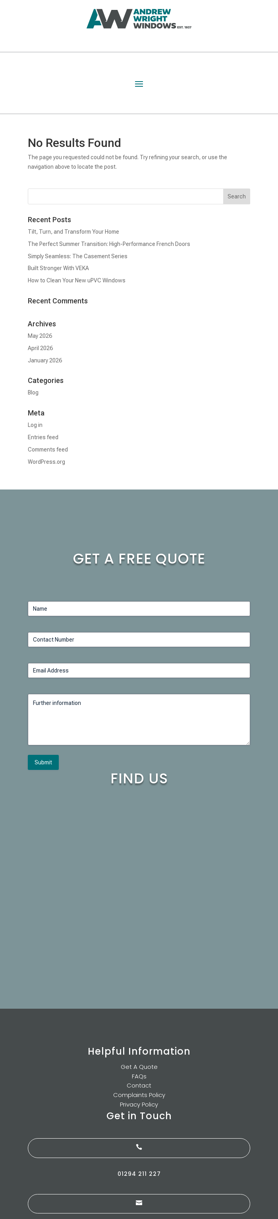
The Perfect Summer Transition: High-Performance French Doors (109, 244)
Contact (139, 1085)
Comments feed (48, 449)
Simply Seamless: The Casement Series (77, 256)
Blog (33, 392)
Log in (35, 425)
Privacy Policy (139, 1104)
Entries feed (43, 437)
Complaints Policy (139, 1095)
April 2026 (40, 348)
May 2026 (40, 336)
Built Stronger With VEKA (58, 268)
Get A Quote (139, 1067)
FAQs (139, 1076)
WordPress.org (46, 462)
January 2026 (45, 360)
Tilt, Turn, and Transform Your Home (73, 232)
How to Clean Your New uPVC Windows (76, 280)
